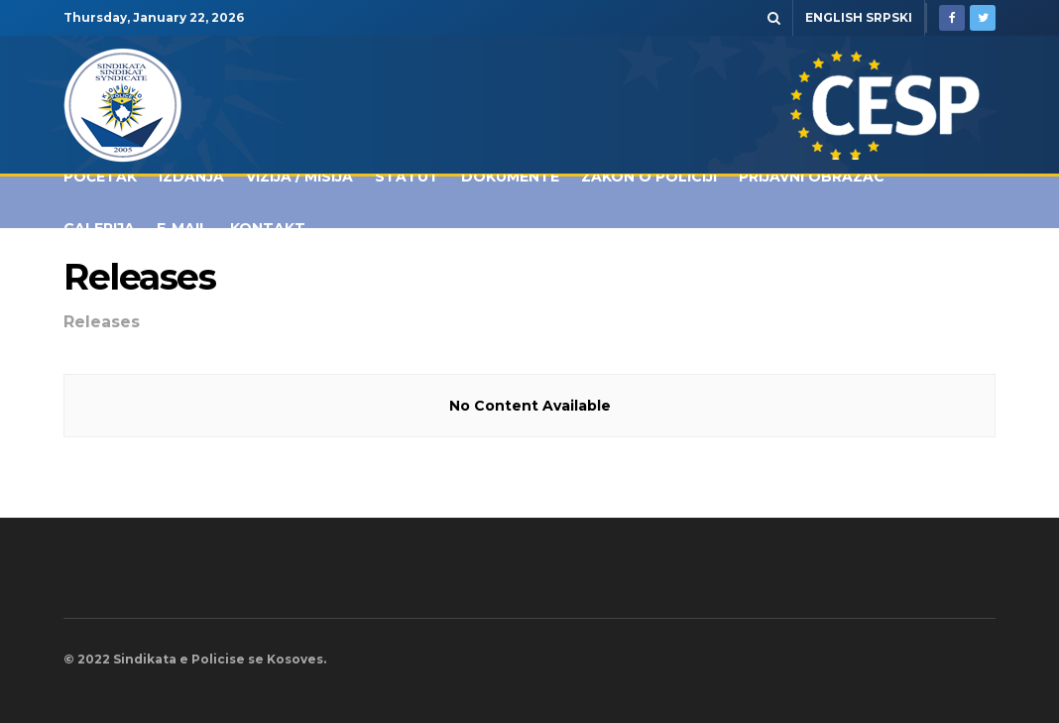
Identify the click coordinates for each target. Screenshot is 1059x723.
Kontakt (267, 228)
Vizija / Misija (299, 176)
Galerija (99, 228)
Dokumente (510, 176)
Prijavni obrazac (811, 176)
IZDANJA (191, 176)
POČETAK (100, 176)
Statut (407, 176)
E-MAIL (182, 228)
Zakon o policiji (649, 176)
